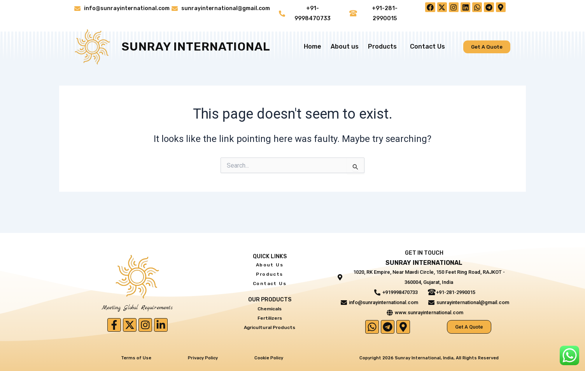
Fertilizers (269, 315)
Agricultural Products (269, 324)
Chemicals (270, 307)
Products (384, 47)
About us (345, 47)
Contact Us (427, 47)
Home (312, 47)
